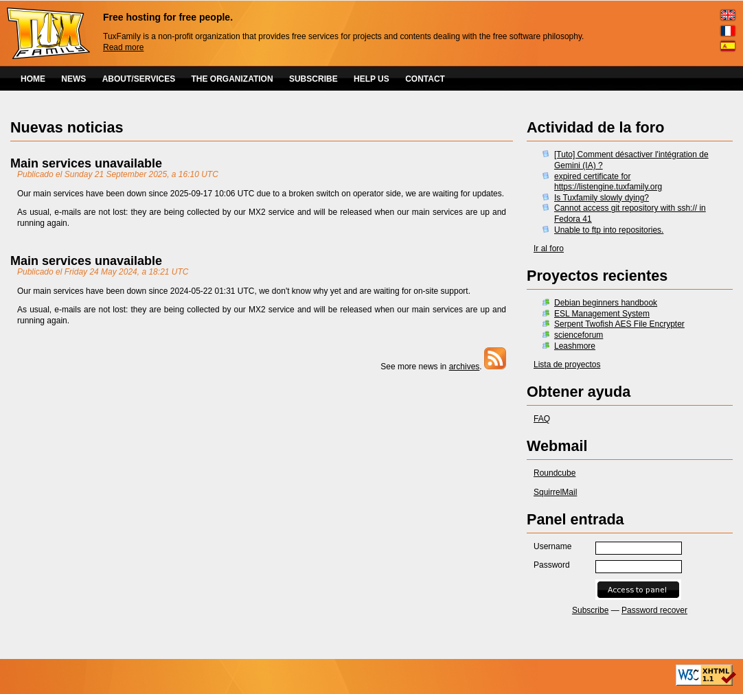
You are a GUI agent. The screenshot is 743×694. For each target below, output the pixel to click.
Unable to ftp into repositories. (608, 230)
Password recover (654, 610)
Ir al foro (549, 248)
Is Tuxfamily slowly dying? (601, 198)
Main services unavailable (86, 163)
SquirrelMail (555, 492)
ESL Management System (602, 314)
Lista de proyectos (567, 364)
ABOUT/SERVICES (138, 79)
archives (464, 366)
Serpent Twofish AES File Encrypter (619, 324)
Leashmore (574, 346)
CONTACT (425, 79)
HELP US (371, 79)
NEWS (73, 79)
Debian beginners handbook (605, 303)
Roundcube (554, 473)
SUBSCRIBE (313, 79)
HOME (33, 79)
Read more (123, 47)
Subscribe (590, 610)
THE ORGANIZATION (232, 79)
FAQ (542, 419)
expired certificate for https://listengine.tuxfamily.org (608, 182)
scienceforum (578, 335)
